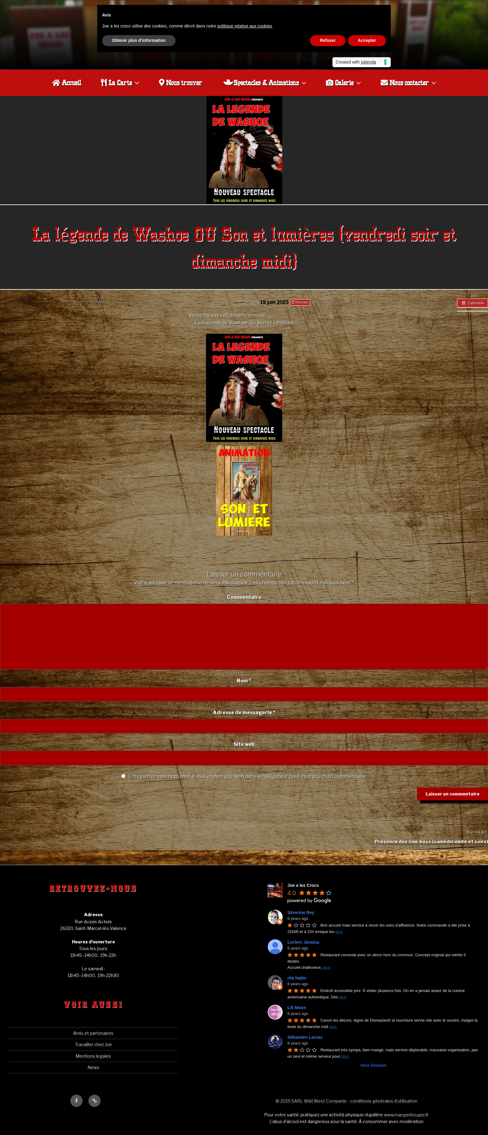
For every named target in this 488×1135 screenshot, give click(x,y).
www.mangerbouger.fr (406, 1114)
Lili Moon (296, 1007)
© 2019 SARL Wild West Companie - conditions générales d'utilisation (346, 1100)
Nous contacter (409, 82)
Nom (244, 680)
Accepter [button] (367, 40)
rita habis (296, 977)
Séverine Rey (300, 912)
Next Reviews (373, 1065)
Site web (244, 744)
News (93, 1067)
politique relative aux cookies (244, 26)
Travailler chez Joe (93, 1044)
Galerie (344, 82)
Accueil (66, 82)
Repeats (300, 302)
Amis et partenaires (93, 1032)
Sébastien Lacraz (304, 1036)
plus (339, 931)
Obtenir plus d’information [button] (139, 40)
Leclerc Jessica (303, 941)
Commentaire (244, 597)
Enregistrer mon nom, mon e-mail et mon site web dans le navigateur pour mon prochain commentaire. (247, 776)
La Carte (121, 82)
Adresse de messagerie (244, 712)
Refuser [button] (328, 40)
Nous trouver (180, 82)
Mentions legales (93, 1055)
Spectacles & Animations (266, 82)
